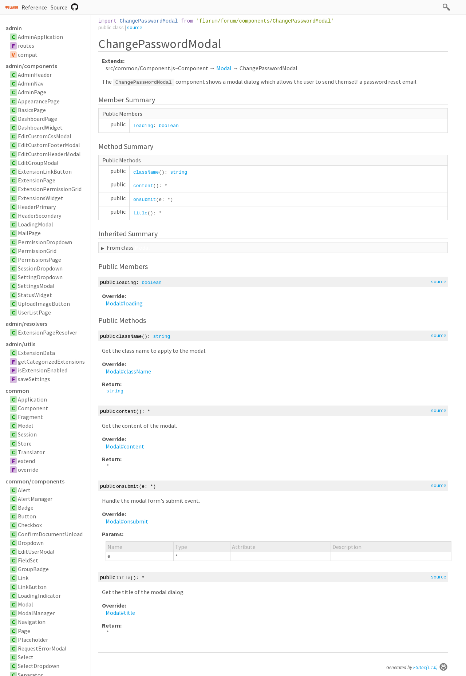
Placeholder (33, 639)
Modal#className (128, 371)
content (143, 186)
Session (27, 434)
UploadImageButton (44, 303)
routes (26, 45)
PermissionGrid (37, 250)
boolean (169, 126)
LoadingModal (35, 224)
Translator (31, 452)
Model (25, 425)
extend (26, 460)
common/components (34, 481)
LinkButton (32, 586)
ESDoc (430, 667)
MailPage (29, 233)
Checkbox (30, 525)
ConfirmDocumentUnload (50, 534)
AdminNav (30, 83)
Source (59, 7)
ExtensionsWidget (40, 198)
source (134, 27)
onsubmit (144, 199)
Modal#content (125, 446)
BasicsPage (32, 110)
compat (27, 54)
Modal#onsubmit (127, 521)
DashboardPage (37, 118)
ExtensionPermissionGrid (50, 189)
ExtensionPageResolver (47, 332)
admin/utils (20, 344)
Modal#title (120, 612)
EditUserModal (36, 551)
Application (32, 399)
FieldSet (28, 560)
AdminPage (32, 92)
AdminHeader (35, 74)
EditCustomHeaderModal (49, 154)
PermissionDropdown (45, 242)
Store (25, 443)
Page (24, 631)
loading (143, 126)
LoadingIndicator (39, 595)
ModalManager (36, 613)
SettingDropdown (40, 277)
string (178, 172)
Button (27, 516)
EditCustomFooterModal (49, 145)
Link (23, 577)
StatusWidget (35, 295)
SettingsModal (36, 285)
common (17, 390)
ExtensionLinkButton (45, 171)
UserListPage (34, 312)
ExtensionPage (36, 180)
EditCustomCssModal (44, 136)
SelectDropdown (38, 665)
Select (25, 657)
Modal (25, 604)
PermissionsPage (39, 259)
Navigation (32, 621)
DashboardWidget (40, 127)
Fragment (30, 416)
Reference (34, 7)
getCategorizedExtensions (51, 361)
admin (13, 28)
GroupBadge (33, 569)
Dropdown (31, 542)
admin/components (31, 66)
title (140, 213)
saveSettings (34, 379)
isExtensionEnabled (42, 370)
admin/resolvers (26, 323)
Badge (25, 507)
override (28, 469)
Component (33, 408)
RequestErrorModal (42, 648)
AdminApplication (40, 36)
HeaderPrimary (37, 206)
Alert (24, 490)
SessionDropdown (40, 268)
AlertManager (35, 498)
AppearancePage (39, 101)
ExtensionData (36, 352)
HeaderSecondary (39, 215)
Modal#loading (124, 303)
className (146, 172)
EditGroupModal (38, 162)
